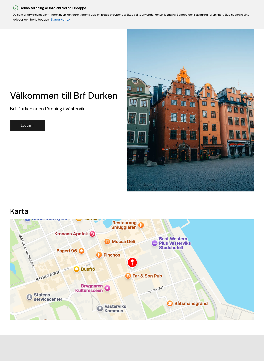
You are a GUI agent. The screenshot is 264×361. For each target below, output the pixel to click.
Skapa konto (60, 19)
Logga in (27, 125)
